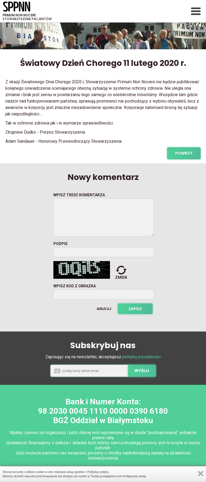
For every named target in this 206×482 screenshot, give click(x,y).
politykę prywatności (141, 356)
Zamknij (200, 473)
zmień (121, 277)
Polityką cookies (98, 471)
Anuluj (104, 308)
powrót (184, 153)
